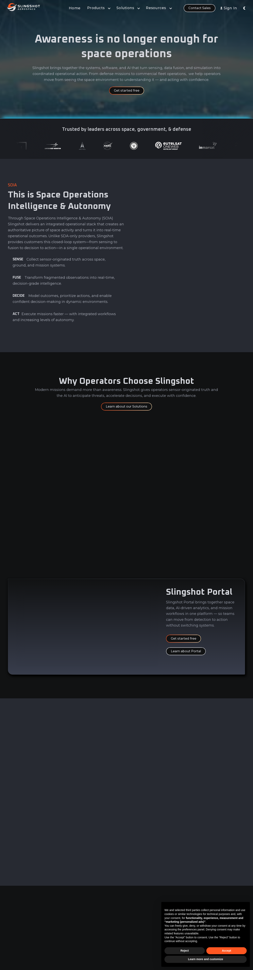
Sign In (230, 8)
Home (74, 8)
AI (114, 923)
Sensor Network (124, 938)
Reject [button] (184, 950)
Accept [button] (226, 950)
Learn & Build (122, 931)
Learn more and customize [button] (205, 959)
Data (116, 909)
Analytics (119, 916)
